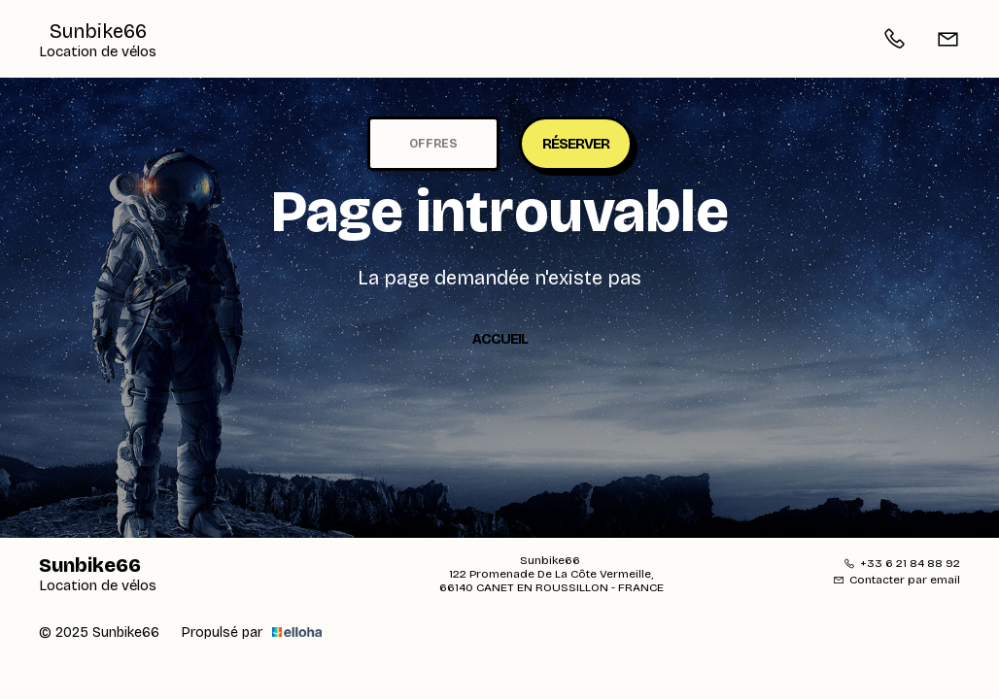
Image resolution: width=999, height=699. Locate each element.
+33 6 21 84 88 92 (902, 563)
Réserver (575, 143)
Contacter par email (896, 579)
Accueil (500, 339)
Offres (433, 143)
